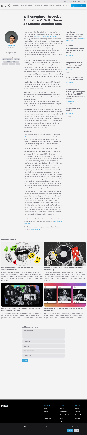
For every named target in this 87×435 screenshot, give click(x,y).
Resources (60, 6)
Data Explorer (26, 6)
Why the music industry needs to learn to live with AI (76, 50)
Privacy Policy (64, 411)
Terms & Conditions (65, 415)
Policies (62, 408)
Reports (16, 6)
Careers (46, 415)
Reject (76, 431)
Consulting (37, 6)
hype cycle (15, 61)
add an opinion (35, 229)
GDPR (61, 418)
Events (46, 408)
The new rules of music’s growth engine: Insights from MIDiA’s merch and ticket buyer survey (75, 94)
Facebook (78, 415)
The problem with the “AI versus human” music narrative (74, 65)
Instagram (78, 418)
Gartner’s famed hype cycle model (46, 36)
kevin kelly (12, 64)
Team (79, 1)
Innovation (5, 64)
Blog (67, 6)
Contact (65, 1)
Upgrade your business (78, 6)
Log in (83, 1)
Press (70, 1)
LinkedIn (77, 408)
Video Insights (49, 6)
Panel (74, 1)
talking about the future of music (34, 137)
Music (17, 64)
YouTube (77, 411)
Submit (25, 360)
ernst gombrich (7, 61)
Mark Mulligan (69, 55)
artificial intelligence (8, 59)
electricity (17, 59)
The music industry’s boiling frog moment (74, 78)
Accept (70, 431)
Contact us (47, 418)
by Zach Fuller (11, 45)
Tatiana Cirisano (70, 70)
